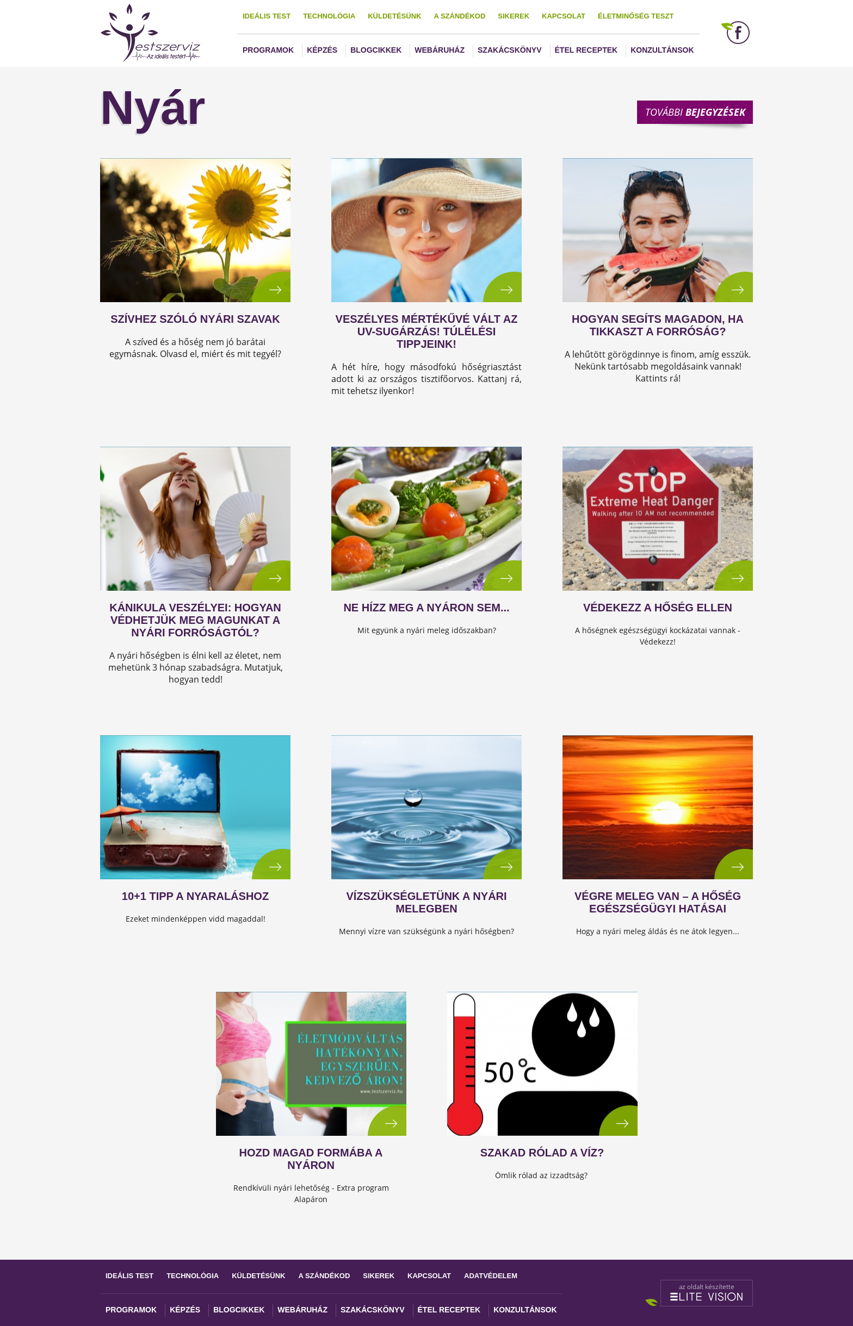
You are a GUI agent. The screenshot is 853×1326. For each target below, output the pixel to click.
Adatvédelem (490, 1276)
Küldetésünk (394, 16)
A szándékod (459, 16)
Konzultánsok (662, 50)
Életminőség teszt (635, 16)
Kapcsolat (563, 16)
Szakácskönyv (509, 50)
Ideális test (266, 16)
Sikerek (513, 16)
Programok (268, 50)
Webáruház (440, 50)
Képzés (322, 50)
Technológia (329, 16)
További (695, 111)
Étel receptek (586, 50)
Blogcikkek (375, 50)
